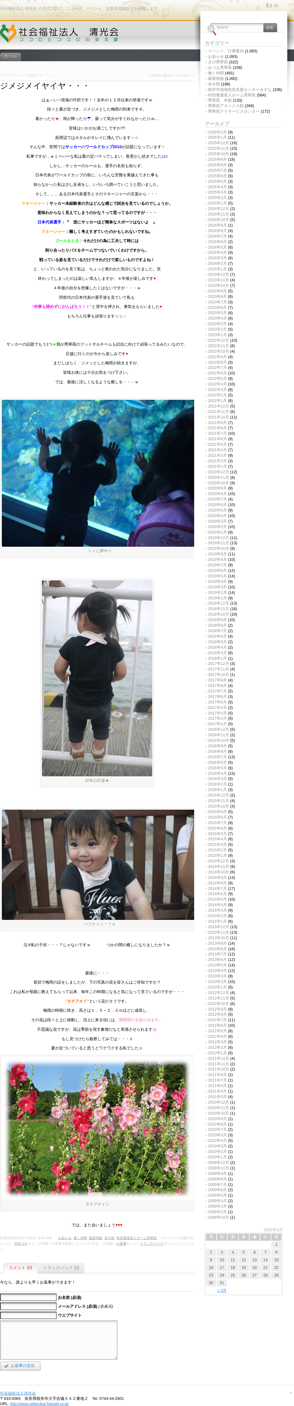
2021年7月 (217, 433)
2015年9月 (217, 811)
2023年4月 (217, 318)
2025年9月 (217, 159)
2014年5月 (217, 899)
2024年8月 (217, 230)
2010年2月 (217, 1151)
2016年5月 (217, 768)
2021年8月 (217, 428)
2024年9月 (217, 225)
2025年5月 (217, 181)
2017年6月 (217, 696)
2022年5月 (217, 378)
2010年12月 (218, 1102)
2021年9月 (217, 422)
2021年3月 (217, 455)
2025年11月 (218, 148)
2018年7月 (217, 630)
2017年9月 (217, 680)
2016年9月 (217, 746)
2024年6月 (217, 241)
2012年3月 (217, 1042)
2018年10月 (218, 614)
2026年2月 (217, 132)
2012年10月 (218, 1003)
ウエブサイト (70, 1315)
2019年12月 (218, 537)
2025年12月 (218, 143)
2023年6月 (217, 307)
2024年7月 (217, 236)
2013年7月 (217, 954)
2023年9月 (217, 291)
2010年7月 (217, 1129)
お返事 (121, 1243)
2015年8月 (217, 817)
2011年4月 (217, 1091)
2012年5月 (217, 1031)
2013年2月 (217, 981)
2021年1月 (217, 466)
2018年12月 (218, 603)
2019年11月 (218, 543)
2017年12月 (218, 663)
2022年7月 (217, 367)
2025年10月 (218, 154)
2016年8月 (217, 751)
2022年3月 (217, 389)
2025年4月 (217, 187)
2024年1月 (217, 269)
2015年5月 (217, 833)
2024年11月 (218, 214)
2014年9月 (217, 877)
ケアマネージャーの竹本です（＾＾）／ (30, 75)
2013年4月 (217, 970)
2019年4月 (217, 581)
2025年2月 (217, 197)
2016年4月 (217, 773)
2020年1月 (217, 532)
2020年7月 (217, 499)
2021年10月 (218, 417)
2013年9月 (217, 943)
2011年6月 (217, 1085)
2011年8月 (217, 1074)
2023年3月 (217, 323)
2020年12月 (218, 472)
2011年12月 (218, 1058)
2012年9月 (217, 1009)
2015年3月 (217, 844)
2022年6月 (217, 373)
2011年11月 (218, 1064)
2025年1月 (217, 203)
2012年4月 (217, 1036)
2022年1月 (217, 400)
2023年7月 (217, 302)
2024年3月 (217, 258)
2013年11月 (218, 932)
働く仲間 (80, 1238)
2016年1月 (217, 789)
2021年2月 (217, 461)
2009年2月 (217, 1211)
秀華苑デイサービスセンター (234, 111)
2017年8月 (217, 685)
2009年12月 (218, 1162)
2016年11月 (218, 735)
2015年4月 (217, 839)
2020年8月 (217, 493)
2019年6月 (217, 570)
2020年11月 (218, 477)
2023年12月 (218, 274)
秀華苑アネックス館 (226, 105)
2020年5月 (217, 510)
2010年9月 (217, 1118)
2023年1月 (217, 334)
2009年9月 (217, 1173)
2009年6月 (217, 1189)
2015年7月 (217, 822)
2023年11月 (218, 280)
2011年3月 (217, 1096)
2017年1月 (217, 724)
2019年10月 (218, 548)
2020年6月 (217, 504)
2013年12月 (218, 926)
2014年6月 (217, 893)
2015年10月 (218, 806)
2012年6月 (217, 1025)
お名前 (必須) (69, 1297)
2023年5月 (217, 312)
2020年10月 (218, 483)
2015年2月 (217, 850)
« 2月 (222, 1290)
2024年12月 (218, 208)
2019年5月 (217, 576)
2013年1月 (217, 987)
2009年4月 (217, 1200)
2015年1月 (217, 855)
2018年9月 (217, 619)
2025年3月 (217, 192)
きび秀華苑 (218, 62)
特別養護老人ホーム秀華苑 (136, 1238)
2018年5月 (217, 641)
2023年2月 (217, 329)
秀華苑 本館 (220, 100)
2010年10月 (218, 1113)
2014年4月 (217, 904)
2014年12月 (218, 861)
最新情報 (95, 1238)
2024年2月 (217, 263)
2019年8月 (217, 559)
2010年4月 (217, 1140)
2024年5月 (217, 247)
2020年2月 (217, 526)
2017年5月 (217, 702)
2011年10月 (218, 1069)
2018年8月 (217, 625)
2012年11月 (218, 998)
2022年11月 (218, 345)
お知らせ (65, 1238)
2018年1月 (217, 658)
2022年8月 (217, 362)
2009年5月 (217, 1195)
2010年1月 (217, 1157)
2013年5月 (217, 965)
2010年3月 (217, 1146)
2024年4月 (217, 252)
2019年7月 (217, 565)
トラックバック (152, 1243)
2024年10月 (218, 219)
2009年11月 (218, 1168)
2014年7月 (217, 888)
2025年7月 (217, 170)
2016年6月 (217, 762)
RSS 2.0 (20, 1243)
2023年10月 (218, 285)
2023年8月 (217, 296)
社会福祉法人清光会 (18, 1393)
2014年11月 (218, 866)
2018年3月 (217, 653)
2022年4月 (217, 384)
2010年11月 (218, 1107)
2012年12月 (218, 992)
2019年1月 (217, 598)
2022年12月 (218, 340)
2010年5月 (217, 1135)
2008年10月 (218, 1217)
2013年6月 (217, 959)
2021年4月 (217, 450)
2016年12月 (218, 729)
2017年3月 (217, 713)
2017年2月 (217, 718)
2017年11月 (218, 669)
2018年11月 (218, 608)
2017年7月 (217, 691)
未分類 (109, 1238)
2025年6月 (217, 176)
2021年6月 (217, 439)
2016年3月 (217, 778)
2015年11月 (218, 800)
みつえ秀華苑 (220, 67)
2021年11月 (218, 411)
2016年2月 (217, 784)
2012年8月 (217, 1014)
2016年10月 (218, 740)
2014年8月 (217, 883)
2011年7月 (217, 1080)
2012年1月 (217, 1053)
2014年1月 (217, 921)
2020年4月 (217, 515)
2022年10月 (218, 351)
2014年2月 (217, 915)
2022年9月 (217, 356)
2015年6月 (217, 828)
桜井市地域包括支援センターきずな (240, 89)
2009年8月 (217, 1179)
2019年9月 (217, 554)
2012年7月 (217, 1020)
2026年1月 (217, 137)
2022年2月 (217, 395)
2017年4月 (217, 707)
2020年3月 (217, 521)
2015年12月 (218, 795)
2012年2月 (217, 1047)
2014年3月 (217, 910)
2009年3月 (217, 1206)
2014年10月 (218, 872)
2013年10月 (218, 937)
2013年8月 (217, 949)
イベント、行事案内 (226, 51)
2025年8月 (217, 165)
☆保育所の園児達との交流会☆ (170, 75)
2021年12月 (218, 406)
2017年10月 (218, 674)
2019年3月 (217, 587)
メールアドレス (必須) (77, 1306)
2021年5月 (217, 444)
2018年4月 (217, 647)
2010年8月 (217, 1124)
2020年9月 (217, 488)
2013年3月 (217, 976)
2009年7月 (217, 1184)
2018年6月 (217, 636)
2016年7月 (217, 757)
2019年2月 (217, 592)
